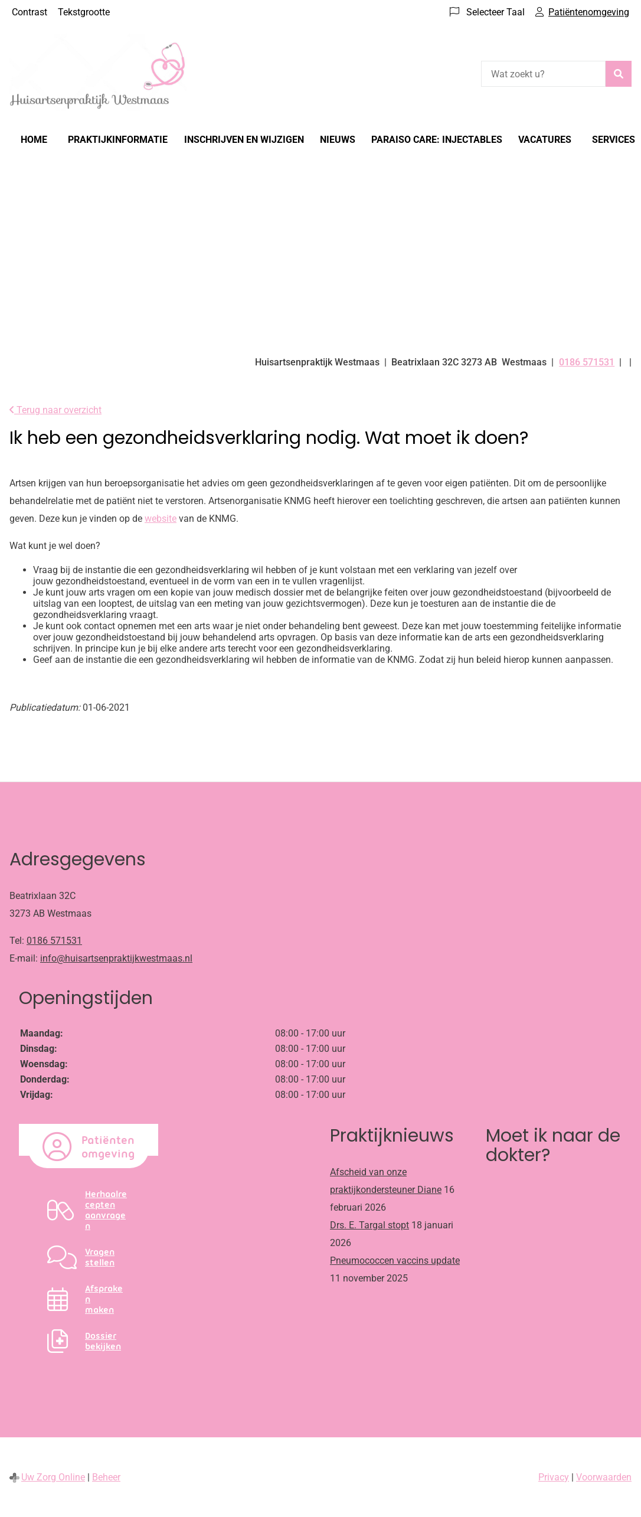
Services (613, 139)
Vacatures (544, 139)
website (160, 518)
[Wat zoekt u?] (543, 74)
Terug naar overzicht (55, 410)
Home (34, 139)
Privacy (553, 1477)
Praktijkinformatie (118, 139)
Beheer (106, 1477)
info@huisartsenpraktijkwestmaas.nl (116, 958)
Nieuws (337, 139)
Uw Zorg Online (53, 1477)
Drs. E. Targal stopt (369, 1225)
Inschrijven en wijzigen (244, 139)
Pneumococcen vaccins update (395, 1260)
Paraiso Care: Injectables (436, 139)
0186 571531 (54, 940)
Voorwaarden (604, 1477)
